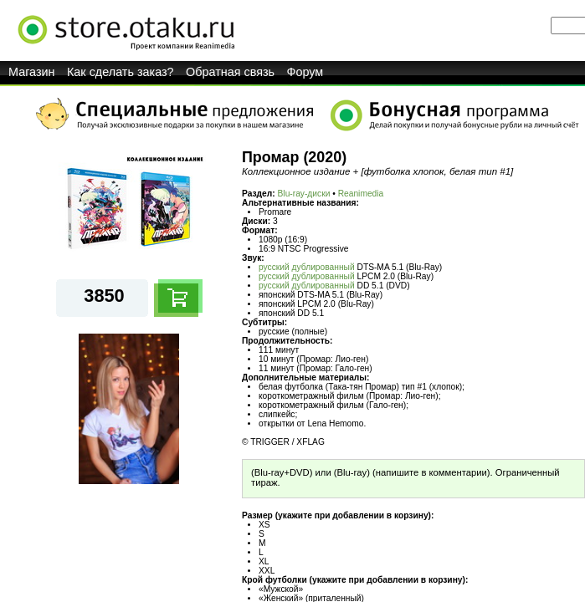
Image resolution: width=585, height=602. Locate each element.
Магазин (31, 72)
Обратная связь (230, 72)
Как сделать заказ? (120, 72)
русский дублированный (307, 267)
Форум (305, 72)
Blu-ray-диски (304, 193)
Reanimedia (361, 193)
